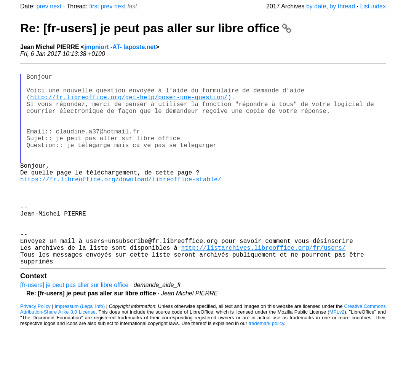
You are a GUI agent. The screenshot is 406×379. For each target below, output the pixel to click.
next (55, 6)
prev (42, 6)
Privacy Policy (35, 350)
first (94, 6)
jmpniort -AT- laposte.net (120, 47)
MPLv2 (337, 356)
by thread (342, 6)
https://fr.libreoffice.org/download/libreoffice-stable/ (120, 205)
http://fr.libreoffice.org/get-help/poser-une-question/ (128, 104)
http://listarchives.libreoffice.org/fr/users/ (263, 288)
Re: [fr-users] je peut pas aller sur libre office (155, 28)
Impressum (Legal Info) (79, 350)
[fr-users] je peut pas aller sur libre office (74, 329)
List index (373, 6)
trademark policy (266, 367)
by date (316, 6)
